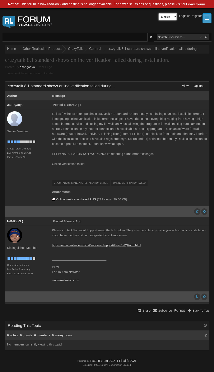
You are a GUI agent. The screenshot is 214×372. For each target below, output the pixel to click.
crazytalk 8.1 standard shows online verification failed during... (153, 49)
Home (11, 49)
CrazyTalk (75, 49)
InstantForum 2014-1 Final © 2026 (113, 360)
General (95, 49)
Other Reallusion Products (42, 49)
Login (183, 16)
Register (196, 16)
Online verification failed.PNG (76, 199)
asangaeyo (27, 67)
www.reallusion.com (65, 280)
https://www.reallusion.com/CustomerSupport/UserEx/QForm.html (96, 245)
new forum (196, 4)
